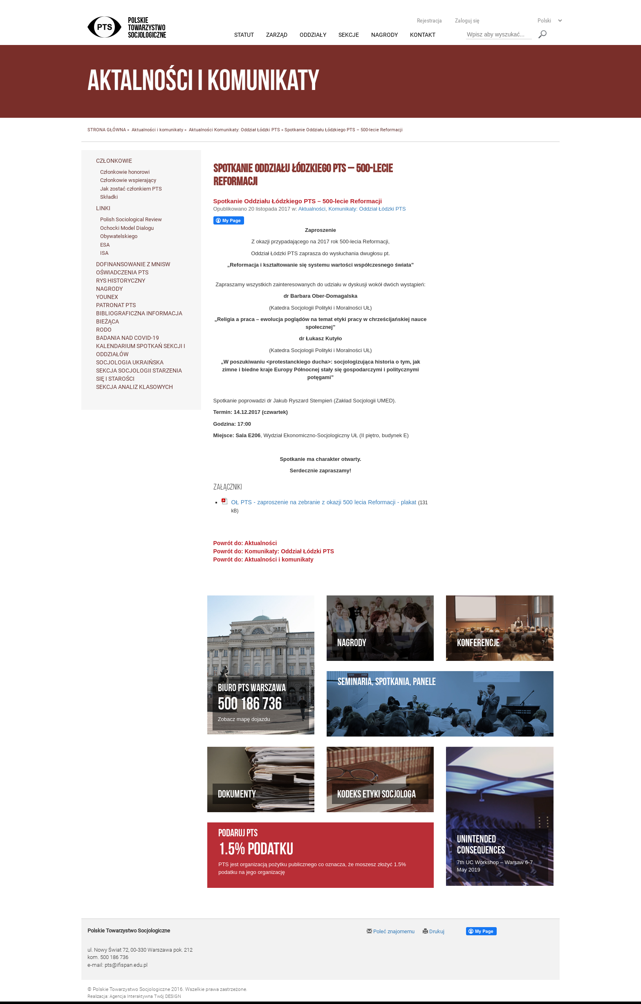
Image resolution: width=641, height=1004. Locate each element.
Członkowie (114, 160)
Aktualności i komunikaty (157, 130)
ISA (104, 253)
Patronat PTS (116, 305)
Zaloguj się (467, 20)
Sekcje (348, 35)
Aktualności (201, 130)
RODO (104, 329)
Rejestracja (429, 20)
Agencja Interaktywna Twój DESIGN (145, 996)
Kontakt (422, 35)
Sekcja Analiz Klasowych (134, 387)
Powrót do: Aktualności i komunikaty (263, 559)
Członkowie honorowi (125, 172)
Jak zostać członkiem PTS (131, 189)
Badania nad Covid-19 (127, 338)
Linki (103, 208)
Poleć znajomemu (391, 931)
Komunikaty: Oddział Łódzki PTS (247, 130)
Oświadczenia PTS (122, 272)
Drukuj (433, 931)
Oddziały (313, 35)
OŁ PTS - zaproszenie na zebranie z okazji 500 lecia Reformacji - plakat (324, 502)
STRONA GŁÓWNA (106, 130)
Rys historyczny (120, 280)
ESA (105, 245)
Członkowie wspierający (128, 180)
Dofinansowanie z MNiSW (133, 264)
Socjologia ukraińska (130, 362)
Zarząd (276, 35)
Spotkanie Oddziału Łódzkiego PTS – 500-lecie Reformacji (297, 201)
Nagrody (384, 35)
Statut (244, 35)
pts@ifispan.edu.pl (126, 965)
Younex (107, 297)
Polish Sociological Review (131, 220)
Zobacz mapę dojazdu (244, 720)
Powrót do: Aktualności (245, 543)
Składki (109, 197)
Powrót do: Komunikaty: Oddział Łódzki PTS (273, 551)
